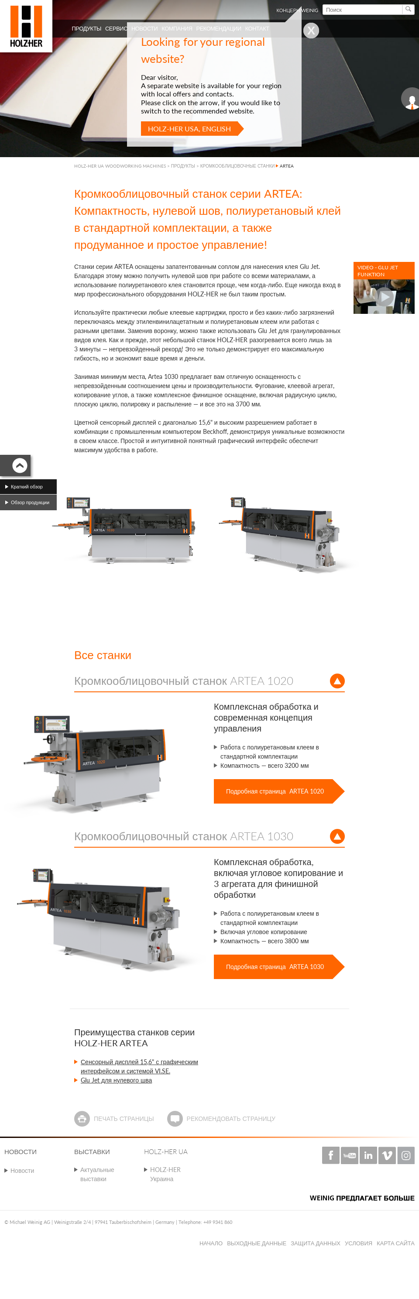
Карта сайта (396, 1243)
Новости (22, 1170)
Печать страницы (124, 1118)
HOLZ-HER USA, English (189, 128)
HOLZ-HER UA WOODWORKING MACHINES (120, 165)
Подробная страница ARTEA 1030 (275, 966)
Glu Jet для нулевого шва (116, 1080)
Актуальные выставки (97, 1174)
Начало (211, 1243)
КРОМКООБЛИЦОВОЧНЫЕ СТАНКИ (237, 165)
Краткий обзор (27, 486)
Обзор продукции (30, 502)
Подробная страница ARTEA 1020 (275, 791)
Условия (358, 1243)
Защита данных (315, 1243)
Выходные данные (256, 1243)
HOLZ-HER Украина (165, 1174)
